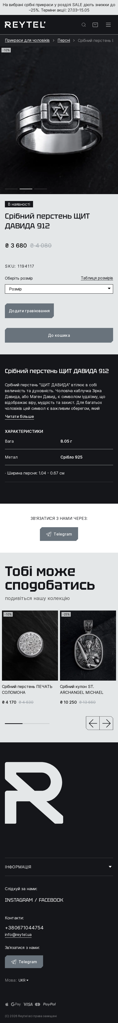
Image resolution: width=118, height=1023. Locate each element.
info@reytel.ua (18, 934)
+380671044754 (24, 928)
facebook (51, 900)
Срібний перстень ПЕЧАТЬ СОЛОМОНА (27, 689)
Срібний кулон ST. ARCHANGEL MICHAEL (81, 689)
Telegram (59, 534)
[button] (93, 723)
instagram (19, 900)
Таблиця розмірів (97, 277)
